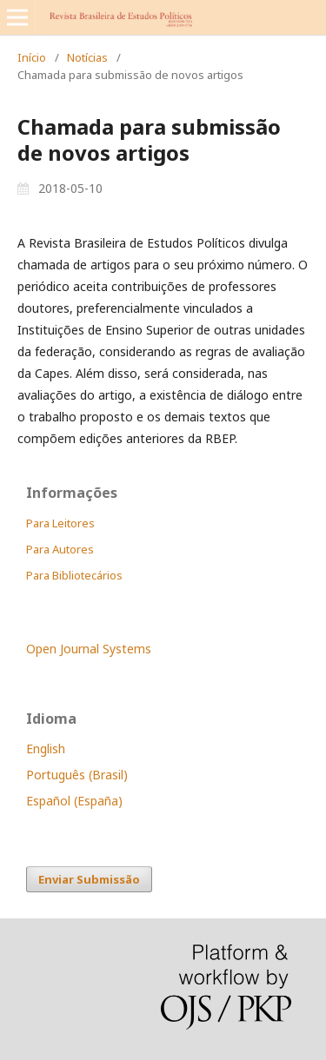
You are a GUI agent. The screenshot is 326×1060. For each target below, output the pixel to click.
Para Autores (60, 549)
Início (31, 57)
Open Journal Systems (88, 648)
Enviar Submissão (89, 879)
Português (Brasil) (77, 774)
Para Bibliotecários (74, 575)
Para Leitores (60, 523)
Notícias (87, 57)
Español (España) (74, 800)
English (45, 748)
